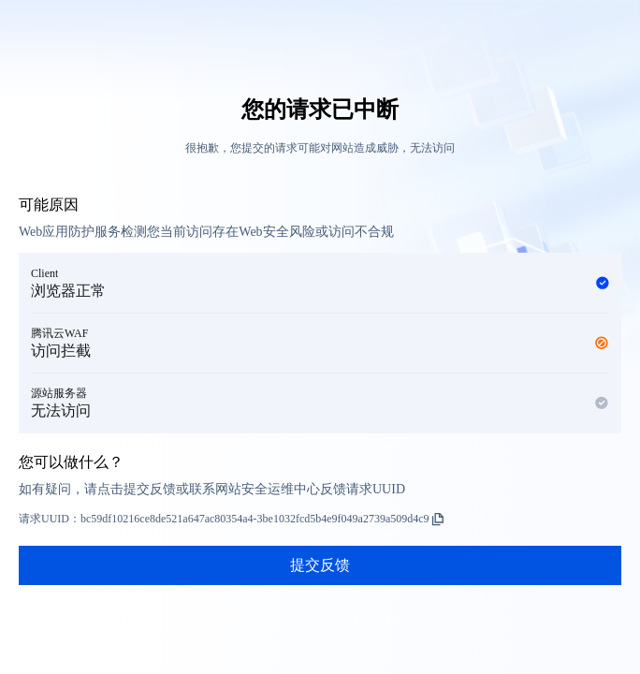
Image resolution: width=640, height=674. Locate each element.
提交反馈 (320, 565)
